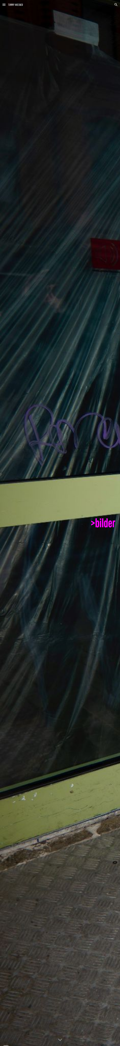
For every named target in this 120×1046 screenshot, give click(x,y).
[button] (4, 4)
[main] (60, 523)
